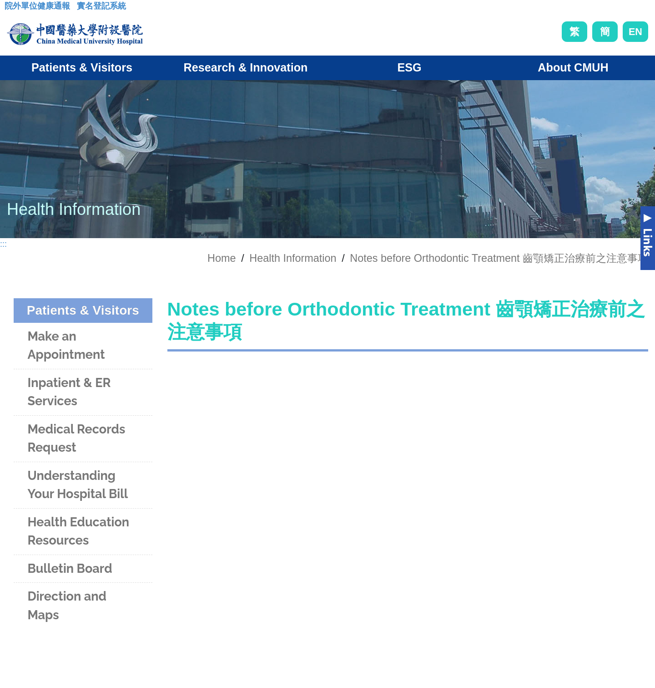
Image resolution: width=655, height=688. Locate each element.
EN (635, 31)
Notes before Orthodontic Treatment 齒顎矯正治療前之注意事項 (499, 258)
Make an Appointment (66, 345)
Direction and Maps (66, 605)
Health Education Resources (78, 531)
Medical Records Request (76, 438)
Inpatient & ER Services (69, 392)
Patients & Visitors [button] (81, 67)
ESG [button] (409, 67)
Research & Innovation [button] (246, 67)
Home (221, 258)
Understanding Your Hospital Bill (77, 485)
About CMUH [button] (573, 67)
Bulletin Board (69, 568)
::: (11, 8)
